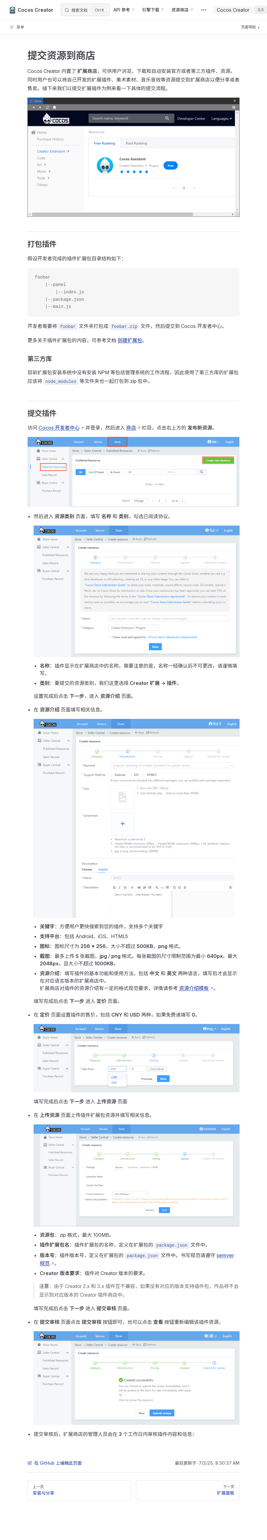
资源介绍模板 (194, 988)
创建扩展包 (129, 340)
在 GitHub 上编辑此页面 (54, 1463)
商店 (131, 428)
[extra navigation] (204, 10)
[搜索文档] (85, 10)
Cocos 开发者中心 (59, 428)
